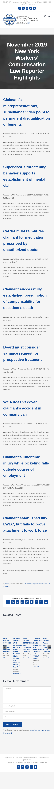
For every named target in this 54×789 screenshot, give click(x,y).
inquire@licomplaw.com (28, 4)
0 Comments (7, 658)
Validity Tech (43, 762)
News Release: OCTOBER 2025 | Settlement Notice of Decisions (7, 645)
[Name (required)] (27, 706)
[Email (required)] (27, 711)
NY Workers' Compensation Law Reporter (36, 584)
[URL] (27, 717)
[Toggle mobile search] (45, 16)
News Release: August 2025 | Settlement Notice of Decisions (47, 645)
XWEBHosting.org (20, 762)
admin (7, 584)
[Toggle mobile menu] (49, 16)
